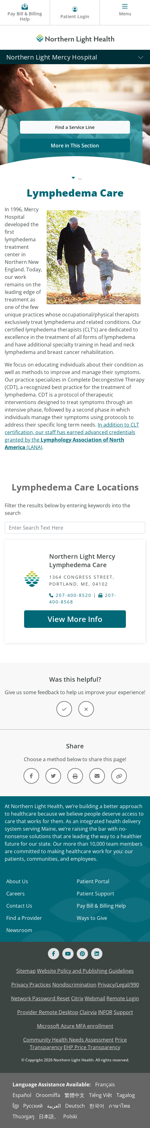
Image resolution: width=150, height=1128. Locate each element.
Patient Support (95, 893)
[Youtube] (68, 953)
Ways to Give (92, 918)
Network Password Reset (40, 998)
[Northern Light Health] (75, 37)
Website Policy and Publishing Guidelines (85, 970)
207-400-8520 (70, 595)
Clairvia (88, 1012)
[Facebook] (53, 953)
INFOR (105, 1012)
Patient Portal (93, 881)
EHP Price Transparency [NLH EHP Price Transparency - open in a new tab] (92, 1047)
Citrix (77, 998)
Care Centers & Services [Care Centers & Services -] (59, 177)
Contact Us (19, 905)
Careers (15, 893)
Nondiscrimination (74, 984)
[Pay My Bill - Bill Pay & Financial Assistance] (25, 12)
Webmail (95, 998)
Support (123, 1012)
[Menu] (125, 12)
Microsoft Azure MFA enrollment (75, 1026)
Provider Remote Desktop (47, 1012)
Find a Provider (24, 918)
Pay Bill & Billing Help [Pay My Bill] (101, 905)
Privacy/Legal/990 (118, 984)
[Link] (31, 776)
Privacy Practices (31, 984)
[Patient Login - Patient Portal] (75, 12)
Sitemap (26, 970)
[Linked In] (96, 953)
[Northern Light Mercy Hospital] (75, 57)
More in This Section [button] (75, 145)
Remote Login (122, 998)
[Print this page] (75, 776)
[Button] (64, 709)
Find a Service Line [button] (75, 127)
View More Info (75, 619)
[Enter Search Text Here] (75, 528)
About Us (17, 881)
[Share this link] (119, 776)
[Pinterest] (82, 953)
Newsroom (19, 930)
